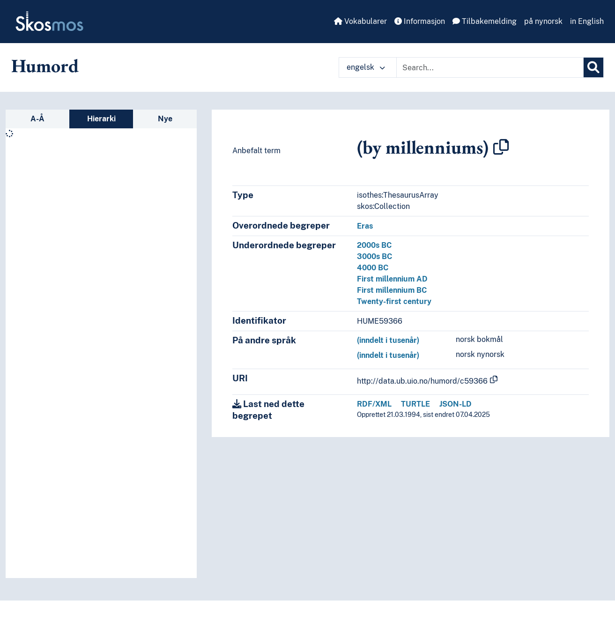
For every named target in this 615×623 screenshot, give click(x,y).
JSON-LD (455, 404)
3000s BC (374, 256)
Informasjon (419, 21)
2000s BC (374, 245)
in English (587, 21)
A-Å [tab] (37, 118)
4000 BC (372, 267)
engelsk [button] (366, 67)
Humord (45, 65)
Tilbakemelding (484, 21)
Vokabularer (360, 21)
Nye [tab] (165, 118)
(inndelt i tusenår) (388, 340)
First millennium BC (392, 290)
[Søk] (593, 67)
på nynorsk (543, 21)
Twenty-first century (394, 301)
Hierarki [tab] (101, 118)
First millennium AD (392, 278)
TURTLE (415, 404)
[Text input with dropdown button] (490, 67)
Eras (365, 226)
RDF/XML (374, 404)
